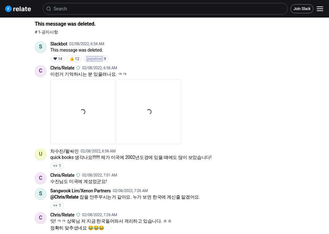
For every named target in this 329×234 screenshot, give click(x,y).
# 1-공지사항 (46, 32)
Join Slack (302, 8)
